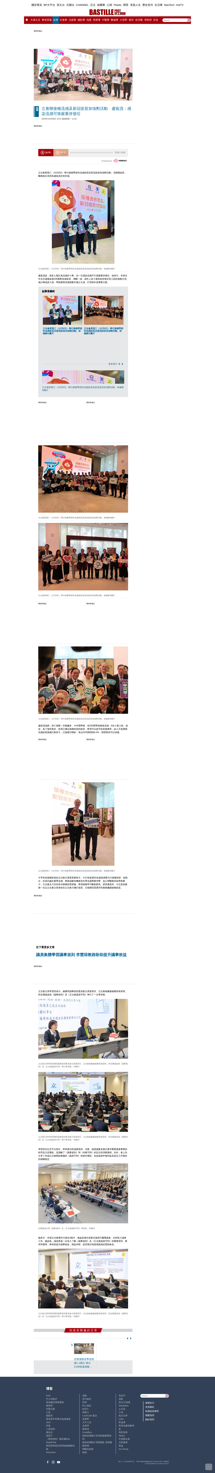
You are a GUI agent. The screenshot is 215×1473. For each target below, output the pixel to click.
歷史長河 (147, 4)
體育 (125, 4)
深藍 (121, 1399)
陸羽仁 (85, 1409)
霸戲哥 (49, 1415)
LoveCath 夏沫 (89, 1415)
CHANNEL (82, 4)
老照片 (49, 1435)
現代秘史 (86, 1399)
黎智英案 (47, 19)
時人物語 (86, 1405)
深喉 (84, 1395)
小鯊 (48, 1412)
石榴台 (70, 4)
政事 (55, 19)
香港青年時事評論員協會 (58, 1419)
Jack (48, 1422)
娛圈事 (101, 4)
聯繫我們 (149, 1415)
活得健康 (123, 1442)
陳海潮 (85, 1445)
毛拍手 (122, 1395)
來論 (121, 1445)
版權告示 (149, 1403)
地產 (89, 19)
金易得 (85, 1425)
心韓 (109, 4)
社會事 (63, 19)
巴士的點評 (51, 1399)
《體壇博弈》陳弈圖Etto (58, 1439)
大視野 (123, 19)
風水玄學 (123, 1415)
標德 (84, 1452)
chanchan (51, 1452)
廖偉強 (85, 1429)
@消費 (139, 19)
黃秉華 (85, 1419)
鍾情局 (49, 1405)
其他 (155, 19)
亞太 (93, 4)
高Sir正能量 (124, 1402)
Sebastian (123, 1405)
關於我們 (149, 1419)
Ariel (48, 1395)
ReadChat (51, 1442)
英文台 (61, 4)
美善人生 (135, 4)
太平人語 (86, 1422)
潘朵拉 (49, 1432)
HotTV (180, 4)
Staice (122, 1435)
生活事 (159, 4)
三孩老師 (50, 1429)
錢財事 (81, 19)
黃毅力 (85, 1412)
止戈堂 (122, 1409)
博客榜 (148, 19)
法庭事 (72, 19)
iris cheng (123, 1449)
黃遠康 (122, 1422)
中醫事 (105, 19)
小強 (121, 1412)
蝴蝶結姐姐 (87, 1449)
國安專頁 (36, 4)
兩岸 (131, 19)
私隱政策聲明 (152, 1411)
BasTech (169, 4)
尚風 (48, 1425)
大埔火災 (35, 19)
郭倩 (84, 1402)
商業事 (97, 19)
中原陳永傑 (124, 1439)
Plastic (118, 4)
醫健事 (114, 19)
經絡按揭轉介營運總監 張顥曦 (97, 1442)
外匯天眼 (50, 1409)
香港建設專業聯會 (55, 1402)
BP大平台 (49, 4)
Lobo (121, 1419)
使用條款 (149, 1407)
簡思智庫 (123, 1432)
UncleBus (87, 1432)
